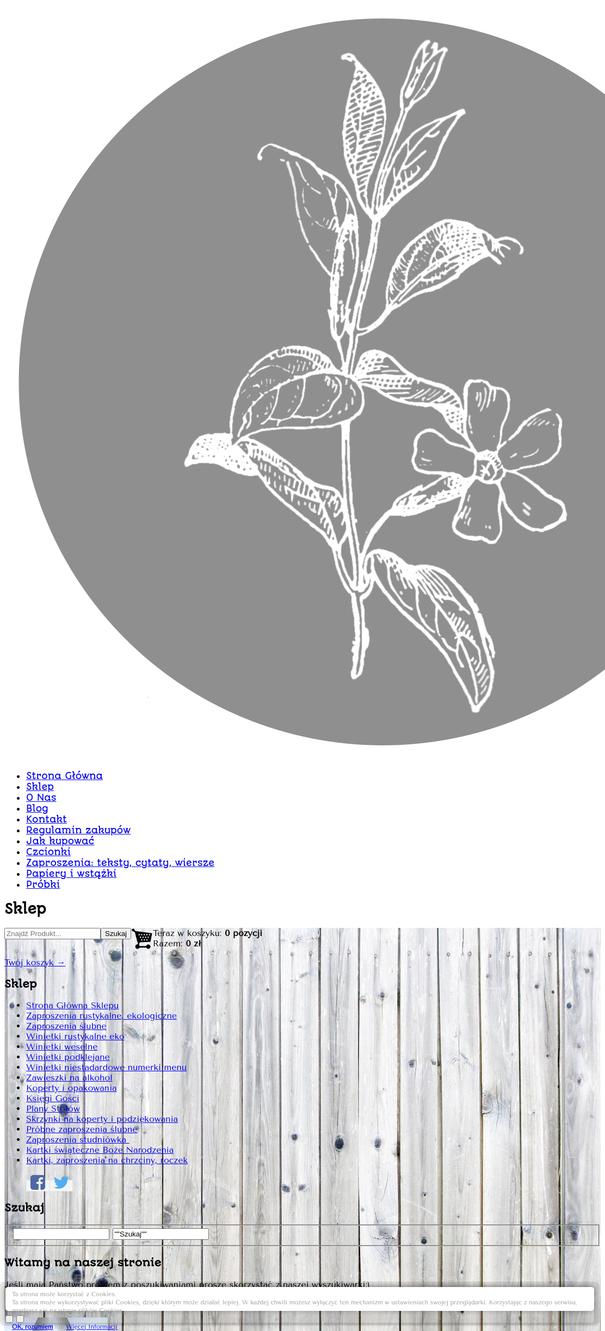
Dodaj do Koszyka (500, 826)
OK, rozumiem (460, 1305)
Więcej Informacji (520, 1305)
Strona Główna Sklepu (114, 418)
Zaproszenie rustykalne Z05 (439, 289)
